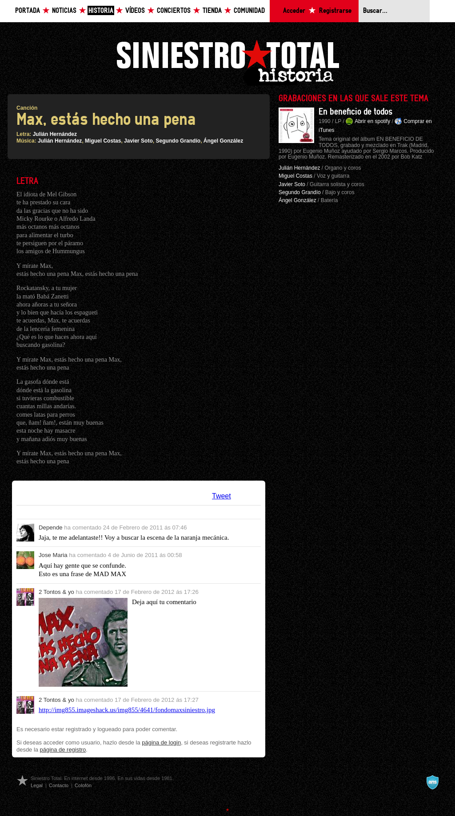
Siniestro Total (227, 62)
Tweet (221, 496)
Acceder (294, 11)
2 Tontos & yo (56, 592)
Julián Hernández (55, 134)
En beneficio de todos (355, 112)
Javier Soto (138, 141)
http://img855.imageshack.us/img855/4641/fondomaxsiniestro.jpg (127, 709)
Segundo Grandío (178, 141)
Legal (37, 785)
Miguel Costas (103, 141)
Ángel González (223, 141)
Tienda (212, 11)
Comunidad (249, 11)
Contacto (58, 785)
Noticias (64, 11)
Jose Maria (53, 555)
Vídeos (135, 11)
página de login (161, 742)
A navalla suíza (432, 782)
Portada (27, 11)
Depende (51, 527)
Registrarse (335, 11)
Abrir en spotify (372, 121)
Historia (100, 11)
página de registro (63, 749)
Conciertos (174, 11)
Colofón (83, 785)
